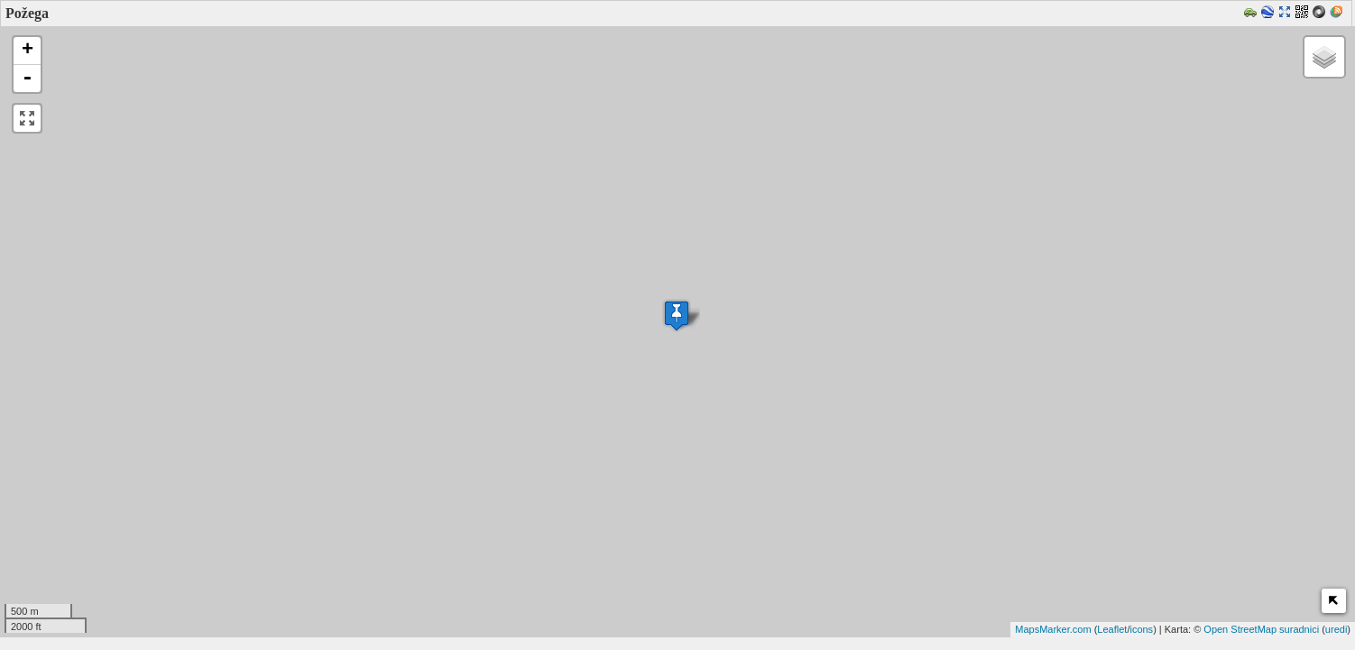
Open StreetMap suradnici (1261, 629)
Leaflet (1112, 629)
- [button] (27, 78)
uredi (1336, 629)
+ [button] (27, 50)
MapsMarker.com (1053, 629)
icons (1141, 629)
